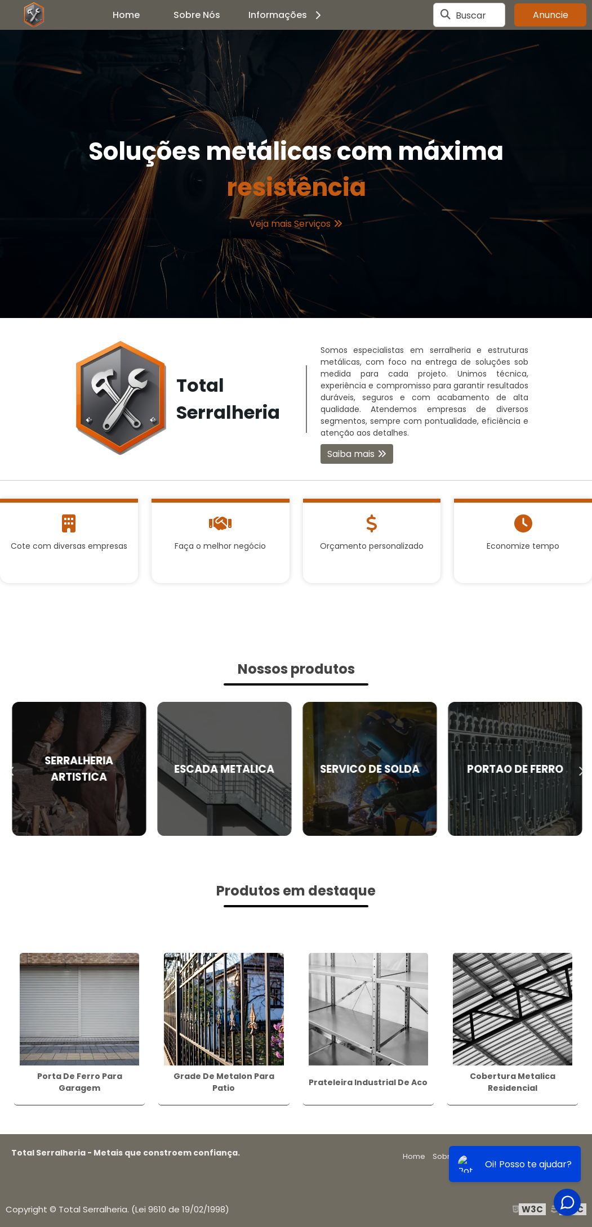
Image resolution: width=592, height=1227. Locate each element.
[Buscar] (445, 15)
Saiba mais (351, 453)
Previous (11, 768)
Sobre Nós (196, 14)
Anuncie (550, 14)
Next (580, 768)
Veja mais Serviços (290, 223)
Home (126, 14)
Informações (286, 14)
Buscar (471, 14)
